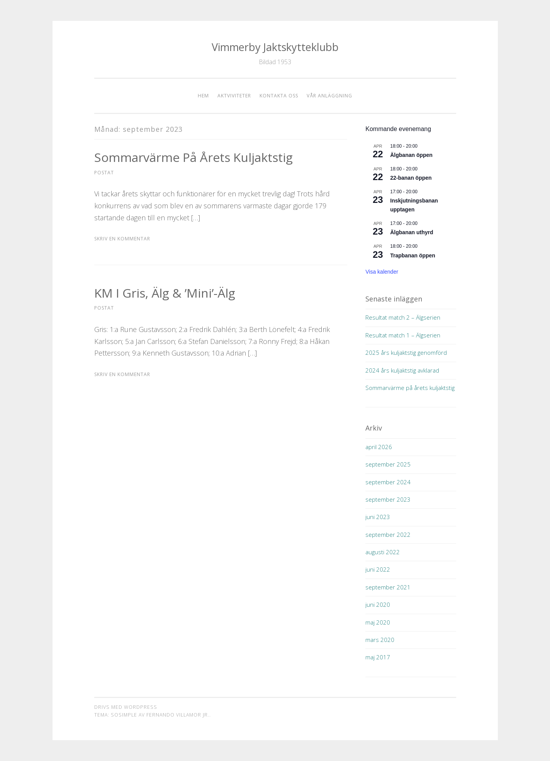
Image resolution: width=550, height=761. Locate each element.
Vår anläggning (329, 95)
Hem (203, 95)
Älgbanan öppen (411, 155)
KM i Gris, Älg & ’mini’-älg (165, 292)
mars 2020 (379, 640)
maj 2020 (377, 622)
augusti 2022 (382, 552)
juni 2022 (377, 569)
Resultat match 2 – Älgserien (402, 317)
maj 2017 (377, 657)
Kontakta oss (279, 95)
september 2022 (388, 534)
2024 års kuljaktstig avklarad (402, 370)
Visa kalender (381, 272)
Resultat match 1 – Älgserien (402, 335)
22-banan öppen (410, 178)
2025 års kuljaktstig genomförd (406, 352)
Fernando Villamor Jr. (177, 715)
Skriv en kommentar (122, 238)
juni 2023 (377, 517)
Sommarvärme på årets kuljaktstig (193, 157)
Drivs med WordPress (125, 707)
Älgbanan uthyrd (411, 232)
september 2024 (388, 482)
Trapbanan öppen (412, 255)
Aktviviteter (234, 95)
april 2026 (378, 447)
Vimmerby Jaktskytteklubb (275, 47)
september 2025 (388, 464)
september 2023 (388, 499)
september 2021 (388, 587)
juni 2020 (377, 604)
